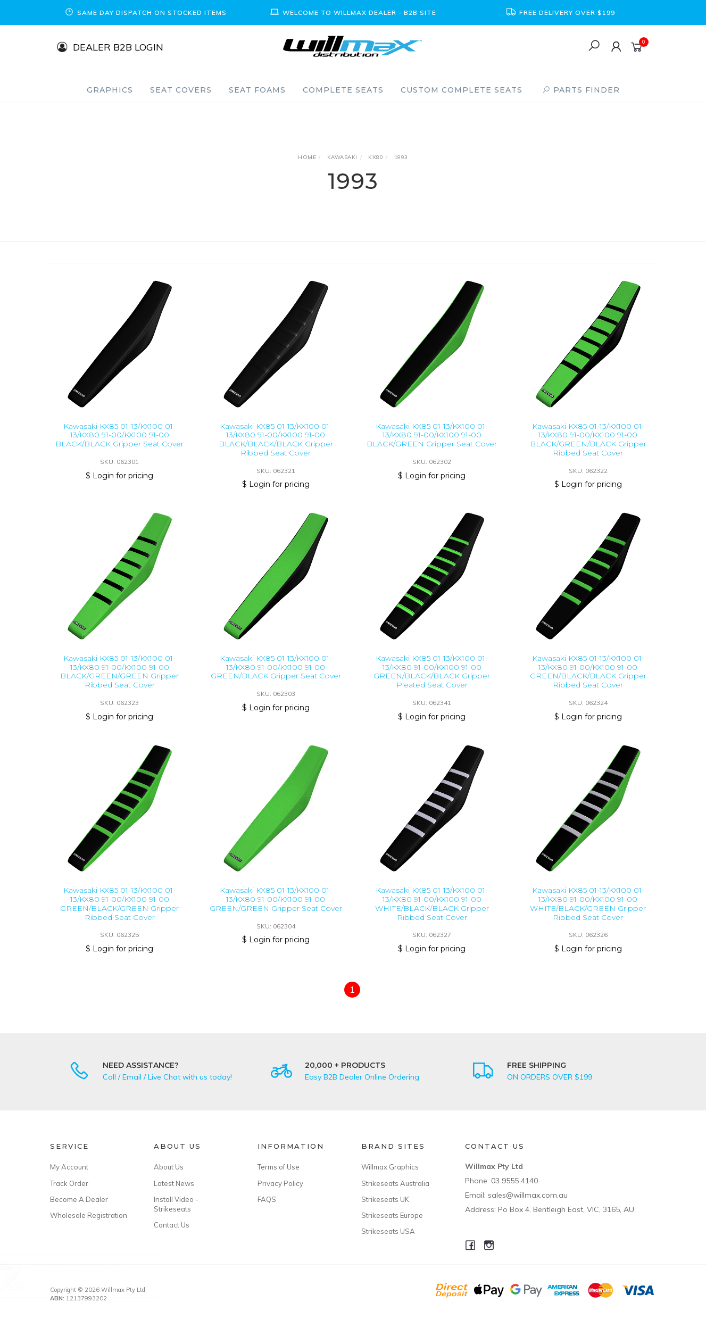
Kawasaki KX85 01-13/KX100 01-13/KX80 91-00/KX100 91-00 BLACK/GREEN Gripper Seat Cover (432, 435)
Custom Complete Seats (461, 90)
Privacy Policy (280, 1183)
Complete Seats (343, 90)
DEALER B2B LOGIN (118, 46)
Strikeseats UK (385, 1199)
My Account (69, 1167)
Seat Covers (181, 90)
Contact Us (171, 1225)
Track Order (69, 1183)
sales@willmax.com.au (528, 1195)
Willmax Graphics (390, 1167)
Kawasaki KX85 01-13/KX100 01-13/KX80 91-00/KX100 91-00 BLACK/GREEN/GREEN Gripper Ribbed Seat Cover (119, 682)
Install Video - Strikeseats (176, 1204)
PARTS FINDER (581, 90)
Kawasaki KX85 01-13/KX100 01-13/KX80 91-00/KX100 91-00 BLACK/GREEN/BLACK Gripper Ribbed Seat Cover (588, 439)
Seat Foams (257, 90)
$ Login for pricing (119, 475)
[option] (146, 12)
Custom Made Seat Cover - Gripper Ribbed (96, 1274)
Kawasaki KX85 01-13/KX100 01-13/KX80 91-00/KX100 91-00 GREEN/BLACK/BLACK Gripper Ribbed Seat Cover (588, 682)
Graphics (110, 90)
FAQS (267, 1199)
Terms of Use (279, 1167)
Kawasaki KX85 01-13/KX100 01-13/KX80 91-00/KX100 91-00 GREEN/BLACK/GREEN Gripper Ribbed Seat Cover (119, 914)
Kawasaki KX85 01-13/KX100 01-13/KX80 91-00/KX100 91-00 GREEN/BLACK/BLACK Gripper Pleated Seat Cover (431, 682)
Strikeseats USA (388, 1231)
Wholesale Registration (88, 1215)
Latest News (174, 1183)
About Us (169, 1167)
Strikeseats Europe (392, 1215)
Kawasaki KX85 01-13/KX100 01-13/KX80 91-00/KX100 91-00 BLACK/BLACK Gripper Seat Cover (119, 435)
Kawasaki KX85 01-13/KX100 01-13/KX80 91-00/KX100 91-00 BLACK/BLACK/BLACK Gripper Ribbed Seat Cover (276, 439)
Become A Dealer (79, 1199)
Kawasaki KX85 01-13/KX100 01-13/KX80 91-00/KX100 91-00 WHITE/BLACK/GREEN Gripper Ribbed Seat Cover (588, 914)
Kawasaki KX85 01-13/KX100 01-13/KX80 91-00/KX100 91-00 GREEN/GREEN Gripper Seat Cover (276, 910)
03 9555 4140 (514, 1180)
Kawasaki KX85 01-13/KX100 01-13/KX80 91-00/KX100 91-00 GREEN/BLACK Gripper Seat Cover (276, 678)
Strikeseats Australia (395, 1183)
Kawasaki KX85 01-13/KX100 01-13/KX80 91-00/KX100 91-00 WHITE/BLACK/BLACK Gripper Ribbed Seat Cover (432, 914)
